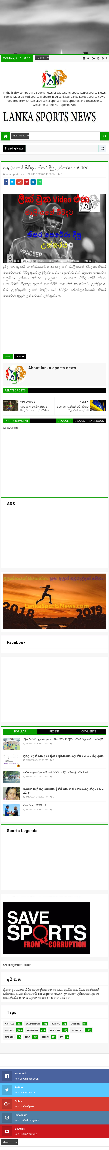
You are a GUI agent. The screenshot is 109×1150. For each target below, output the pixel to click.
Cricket (20, 356)
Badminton (33, 1023)
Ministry (77, 1030)
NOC (27, 1037)
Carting (75, 1023)
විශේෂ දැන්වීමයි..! (34, 805)
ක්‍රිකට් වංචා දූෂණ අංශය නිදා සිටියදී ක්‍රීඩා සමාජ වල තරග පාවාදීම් (63, 739)
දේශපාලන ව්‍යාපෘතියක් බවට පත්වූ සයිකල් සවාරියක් (55, 772)
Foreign (55, 1030)
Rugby (45, 1037)
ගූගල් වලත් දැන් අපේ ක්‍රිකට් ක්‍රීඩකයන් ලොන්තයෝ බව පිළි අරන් (63, 755)
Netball (10, 1037)
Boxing (55, 1023)
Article (9, 1023)
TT (61, 1037)
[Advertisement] (54, 27)
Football (32, 1030)
